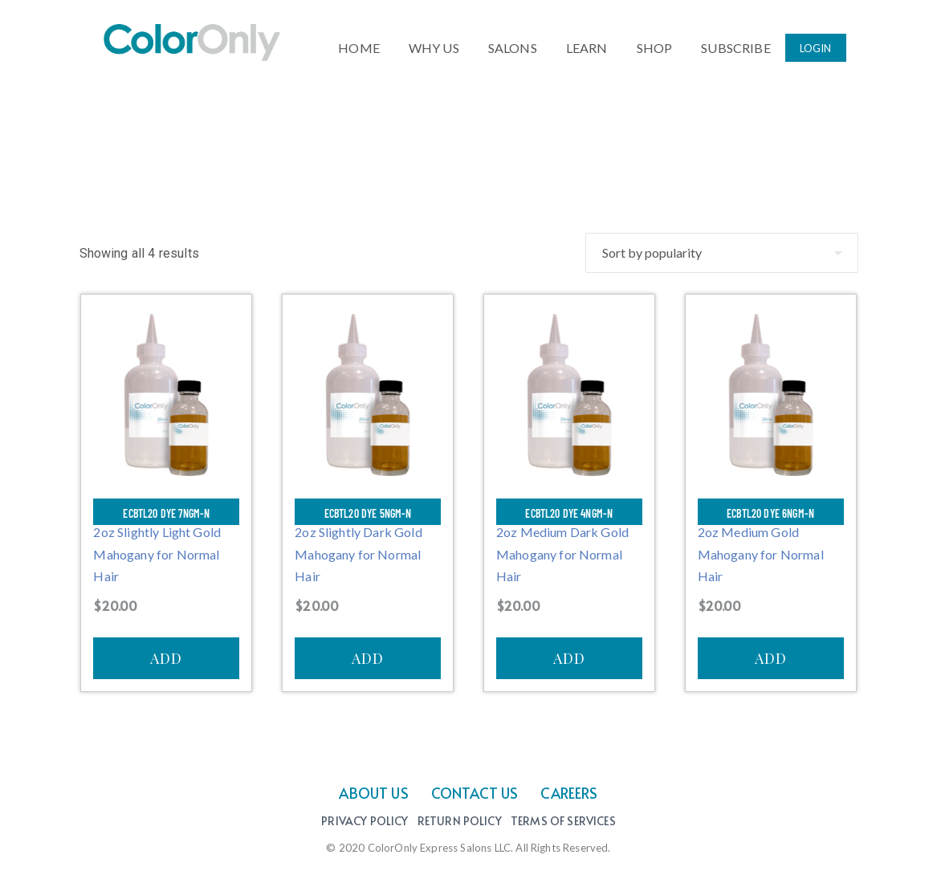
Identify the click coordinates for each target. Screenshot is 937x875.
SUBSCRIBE (735, 44)
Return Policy (460, 821)
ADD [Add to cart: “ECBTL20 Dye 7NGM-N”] (166, 658)
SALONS (512, 44)
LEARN (587, 44)
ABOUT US (373, 793)
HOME (359, 44)
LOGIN (816, 46)
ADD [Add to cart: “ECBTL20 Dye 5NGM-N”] (368, 658)
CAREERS (568, 793)
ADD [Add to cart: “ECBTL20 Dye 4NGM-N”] (569, 658)
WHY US (434, 44)
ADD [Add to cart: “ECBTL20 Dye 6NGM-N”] (771, 658)
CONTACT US (475, 793)
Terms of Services (563, 821)
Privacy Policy (364, 821)
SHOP (655, 44)
